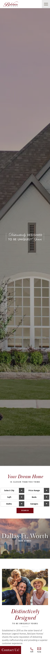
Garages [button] (34, 504)
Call (31, 650)
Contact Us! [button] (10, 650)
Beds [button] (34, 497)
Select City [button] (9, 490)
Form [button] (39, 650)
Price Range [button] (34, 490)
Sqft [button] (9, 497)
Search (25, 510)
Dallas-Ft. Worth (25, 538)
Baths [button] (9, 504)
